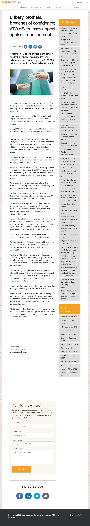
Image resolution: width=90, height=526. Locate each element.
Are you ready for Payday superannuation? (67, 152)
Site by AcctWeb (76, 515)
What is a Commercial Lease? (69, 235)
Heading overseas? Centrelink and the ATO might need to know (68, 283)
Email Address (33, 433)
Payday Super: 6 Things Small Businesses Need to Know (68, 41)
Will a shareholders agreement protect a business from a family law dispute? (69, 106)
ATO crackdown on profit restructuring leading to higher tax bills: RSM (68, 117)
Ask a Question (33, 456)
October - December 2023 (69, 356)
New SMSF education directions (69, 211)
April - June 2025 (67, 330)
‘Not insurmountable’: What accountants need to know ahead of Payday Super (69, 272)
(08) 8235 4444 (82, 2)
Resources (48, 7)
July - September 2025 (69, 327)
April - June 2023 (67, 365)
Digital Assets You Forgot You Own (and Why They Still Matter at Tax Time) (69, 260)
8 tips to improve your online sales (69, 242)
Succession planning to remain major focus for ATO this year (69, 71)
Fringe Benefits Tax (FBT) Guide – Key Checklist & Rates (68, 80)
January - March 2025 (69, 334)
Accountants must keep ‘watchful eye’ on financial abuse (69, 219)
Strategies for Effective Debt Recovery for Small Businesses (69, 62)
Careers (67, 7)
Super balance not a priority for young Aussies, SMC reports (69, 128)
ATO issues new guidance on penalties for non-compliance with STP (69, 52)
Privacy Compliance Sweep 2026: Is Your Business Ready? (68, 182)
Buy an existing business (66, 88)
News (58, 7)
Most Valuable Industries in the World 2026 (69, 95)
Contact (77, 7)
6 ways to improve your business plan (68, 190)
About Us (23, 7)
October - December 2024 (69, 339)
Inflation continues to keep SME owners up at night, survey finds (69, 30)
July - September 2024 (69, 344)
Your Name (33, 425)
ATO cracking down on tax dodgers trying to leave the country (69, 250)
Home (14, 7)
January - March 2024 (69, 351)
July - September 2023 (69, 361)
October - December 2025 (69, 321)
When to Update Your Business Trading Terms (69, 137)
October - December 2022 (69, 374)
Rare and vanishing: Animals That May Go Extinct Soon (69, 228)
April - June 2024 (67, 348)
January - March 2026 (69, 317)
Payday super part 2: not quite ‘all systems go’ (69, 173)
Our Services (36, 7)
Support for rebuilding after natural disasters (69, 144)
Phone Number (33, 442)
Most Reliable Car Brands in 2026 (67, 166)
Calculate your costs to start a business (68, 159)
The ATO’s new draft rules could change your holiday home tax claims (69, 295)
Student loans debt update (68, 205)
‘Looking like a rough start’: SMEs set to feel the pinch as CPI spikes (69, 198)
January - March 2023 (69, 369)
